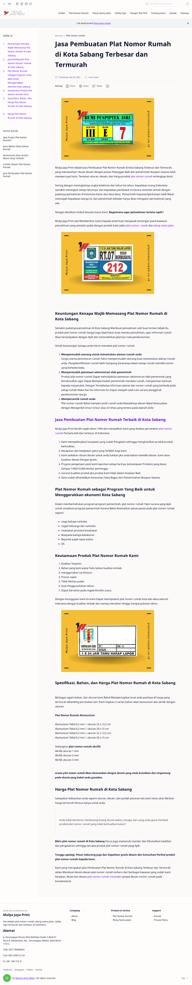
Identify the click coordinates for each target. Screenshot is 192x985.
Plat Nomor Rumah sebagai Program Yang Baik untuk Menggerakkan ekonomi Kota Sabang (20, 78)
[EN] (9, 3)
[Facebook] (7, 969)
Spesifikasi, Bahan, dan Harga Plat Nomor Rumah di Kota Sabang (20, 104)
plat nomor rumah (141, 176)
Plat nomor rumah (102, 23)
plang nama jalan (163, 225)
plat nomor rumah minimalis (104, 876)
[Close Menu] (188, 23)
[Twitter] (30, 969)
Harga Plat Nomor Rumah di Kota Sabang (20, 115)
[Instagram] (19, 969)
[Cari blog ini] (162, 3)
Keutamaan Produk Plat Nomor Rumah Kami (20, 92)
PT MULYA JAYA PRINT (23, 978)
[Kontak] (39, 969)
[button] (17, 4)
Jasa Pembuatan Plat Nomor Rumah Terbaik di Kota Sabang (19, 63)
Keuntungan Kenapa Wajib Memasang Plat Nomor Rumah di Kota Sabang (19, 49)
